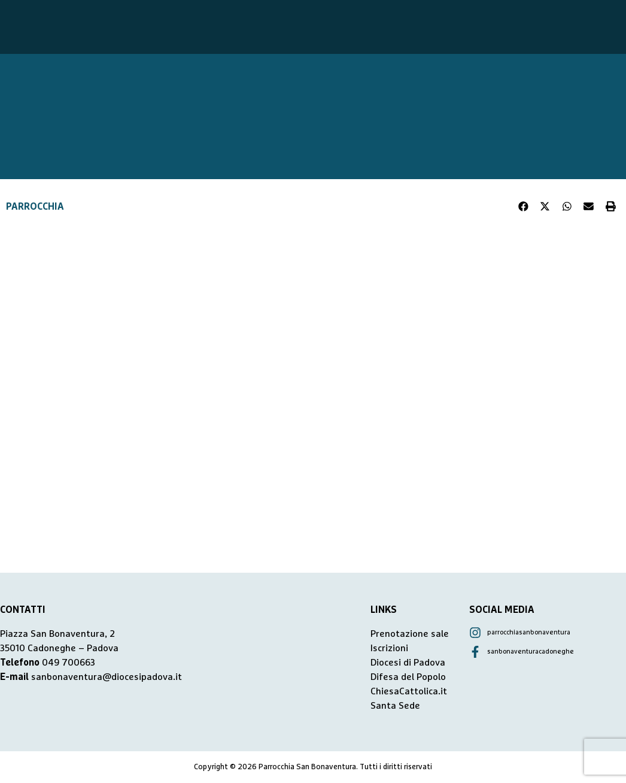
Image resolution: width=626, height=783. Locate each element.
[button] (523, 206)
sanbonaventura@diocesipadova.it (106, 677)
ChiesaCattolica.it (408, 691)
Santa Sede (395, 706)
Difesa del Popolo (408, 677)
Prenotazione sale (409, 634)
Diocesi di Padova (407, 662)
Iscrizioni (389, 648)
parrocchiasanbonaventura (528, 632)
